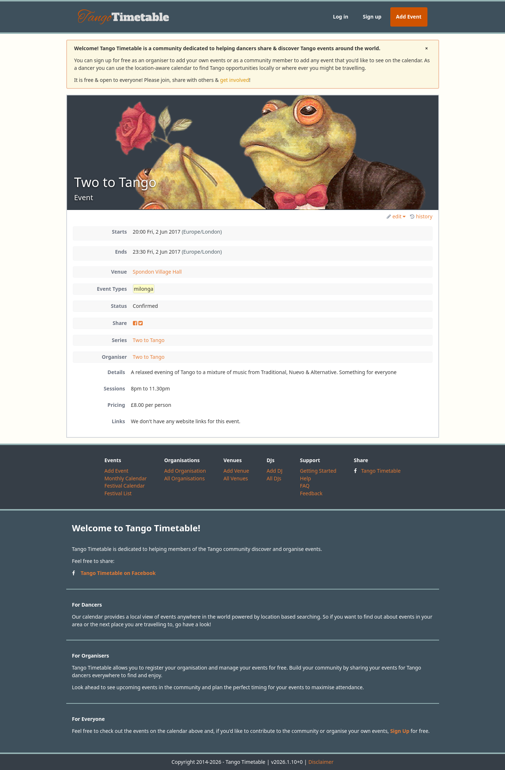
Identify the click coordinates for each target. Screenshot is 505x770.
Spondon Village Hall (157, 271)
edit (396, 216)
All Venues (236, 478)
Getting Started (318, 470)
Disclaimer (321, 761)
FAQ (304, 485)
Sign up (372, 16)
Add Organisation (185, 470)
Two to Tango (149, 340)
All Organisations (184, 478)
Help (305, 478)
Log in (340, 16)
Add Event (409, 16)
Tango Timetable (381, 470)
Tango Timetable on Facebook (118, 572)
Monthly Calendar (125, 478)
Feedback (311, 493)
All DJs (274, 478)
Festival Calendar (124, 485)
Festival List (118, 493)
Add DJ (275, 470)
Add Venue (236, 470)
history (421, 216)
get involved (234, 79)
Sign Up (400, 730)
